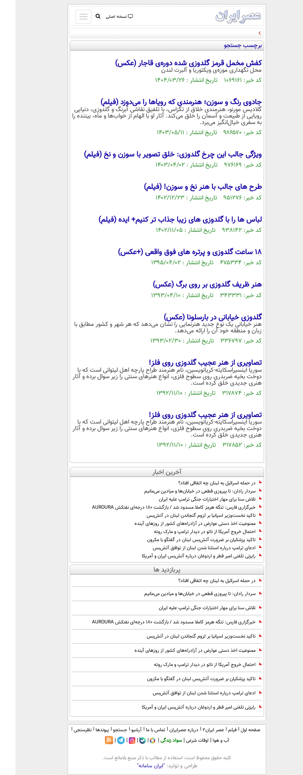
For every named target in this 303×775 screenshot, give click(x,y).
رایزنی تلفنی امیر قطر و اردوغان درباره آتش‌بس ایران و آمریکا (186, 556)
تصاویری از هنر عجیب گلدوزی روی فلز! (189, 363)
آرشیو (121, 730)
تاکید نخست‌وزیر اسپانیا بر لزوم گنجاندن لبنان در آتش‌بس (188, 515)
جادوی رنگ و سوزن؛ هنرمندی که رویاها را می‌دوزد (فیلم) (165, 102)
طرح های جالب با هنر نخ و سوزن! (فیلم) (187, 187)
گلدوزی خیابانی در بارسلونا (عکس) (197, 317)
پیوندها (87, 730)
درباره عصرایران (168, 730)
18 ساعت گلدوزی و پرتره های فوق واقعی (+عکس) (174, 252)
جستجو (105, 730)
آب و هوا (205, 740)
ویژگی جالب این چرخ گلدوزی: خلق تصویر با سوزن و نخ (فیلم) (157, 155)
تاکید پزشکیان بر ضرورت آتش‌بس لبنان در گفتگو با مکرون (189, 540)
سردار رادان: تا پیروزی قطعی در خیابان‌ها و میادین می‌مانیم (187, 491)
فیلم (217, 730)
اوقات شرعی (182, 740)
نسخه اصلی (103, 16)
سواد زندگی (155, 740)
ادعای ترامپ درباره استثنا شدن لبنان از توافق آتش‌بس (191, 548)
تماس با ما (140, 730)
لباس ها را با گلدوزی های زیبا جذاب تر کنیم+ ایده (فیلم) (164, 220)
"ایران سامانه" (135, 766)
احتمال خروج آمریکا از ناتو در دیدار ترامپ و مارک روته (192, 531)
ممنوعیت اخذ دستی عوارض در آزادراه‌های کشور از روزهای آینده (182, 523)
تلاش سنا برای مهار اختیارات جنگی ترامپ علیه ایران (194, 499)
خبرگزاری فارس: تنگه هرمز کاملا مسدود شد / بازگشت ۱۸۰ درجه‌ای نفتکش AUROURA (161, 507)
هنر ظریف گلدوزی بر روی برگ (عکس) (191, 285)
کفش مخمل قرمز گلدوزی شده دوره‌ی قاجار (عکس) (173, 63)
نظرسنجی (67, 730)
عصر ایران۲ (198, 730)
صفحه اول (235, 730)
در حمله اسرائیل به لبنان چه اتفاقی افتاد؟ (204, 483)
